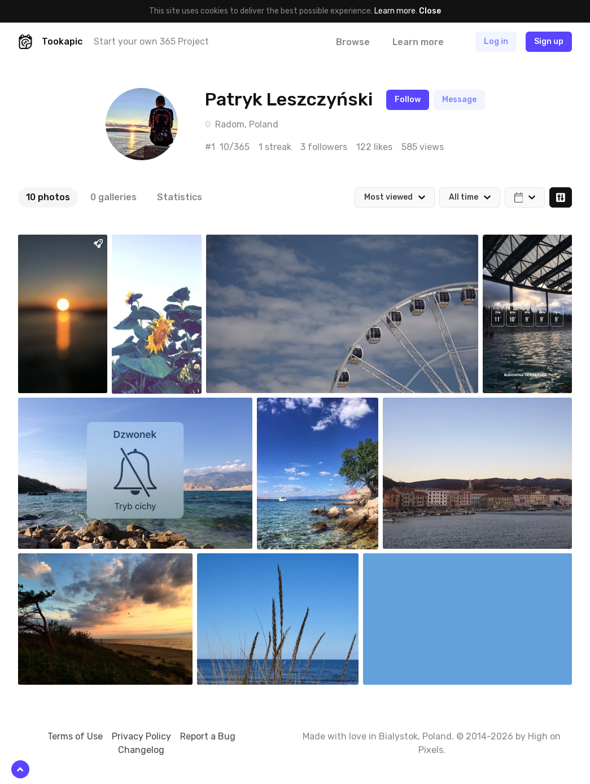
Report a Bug (207, 736)
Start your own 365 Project (151, 41)
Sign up (548, 41)
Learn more (395, 11)
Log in (496, 41)
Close (430, 11)
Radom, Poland (246, 124)
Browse (353, 42)
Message (459, 99)
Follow (408, 99)
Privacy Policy (141, 736)
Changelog (141, 750)
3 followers (323, 147)
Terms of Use (75, 736)
